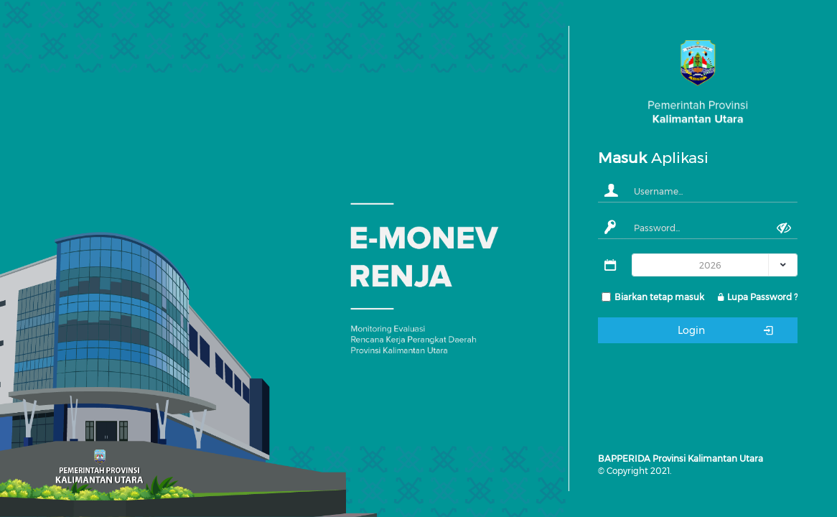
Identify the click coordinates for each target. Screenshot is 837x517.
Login (726, 330)
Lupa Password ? (757, 297)
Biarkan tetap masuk (659, 297)
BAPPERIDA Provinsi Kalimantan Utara (680, 458)
